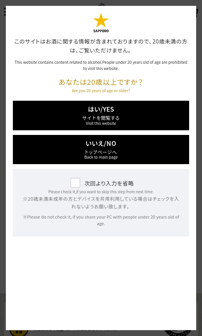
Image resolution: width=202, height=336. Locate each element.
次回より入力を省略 (109, 183)
